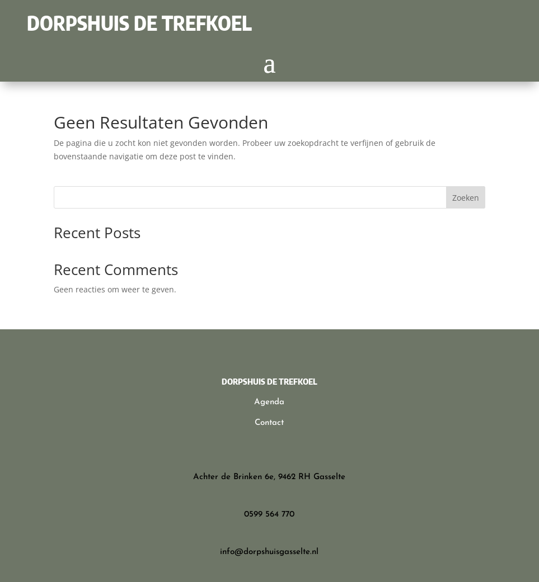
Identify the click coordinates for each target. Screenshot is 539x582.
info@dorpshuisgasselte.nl (269, 552)
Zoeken (465, 197)
